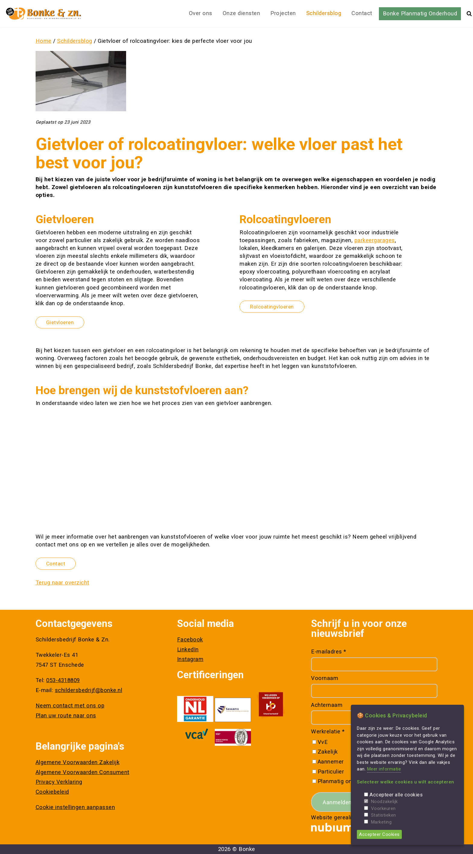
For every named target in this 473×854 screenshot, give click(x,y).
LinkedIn (188, 649)
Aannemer (331, 761)
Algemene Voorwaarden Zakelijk (78, 762)
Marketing (381, 822)
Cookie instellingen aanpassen (75, 807)
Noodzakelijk (384, 801)
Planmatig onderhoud (345, 781)
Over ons (200, 13)
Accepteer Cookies (379, 834)
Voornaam (324, 678)
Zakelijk (328, 751)
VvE (323, 742)
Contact (361, 13)
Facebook (190, 639)
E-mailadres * (328, 651)
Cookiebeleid (52, 792)
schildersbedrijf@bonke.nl (88, 690)
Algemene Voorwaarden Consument (82, 772)
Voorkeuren (383, 808)
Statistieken (383, 815)
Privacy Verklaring (59, 782)
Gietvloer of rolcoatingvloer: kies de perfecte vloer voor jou (175, 41)
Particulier (331, 771)
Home (44, 41)
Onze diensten (241, 13)
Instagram (190, 659)
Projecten (283, 13)
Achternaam (326, 705)
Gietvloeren (60, 322)
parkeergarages (374, 240)
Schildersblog (323, 13)
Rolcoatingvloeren (272, 307)
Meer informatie (384, 769)
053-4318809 (63, 680)
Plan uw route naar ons (66, 715)
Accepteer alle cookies (396, 795)
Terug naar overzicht (62, 582)
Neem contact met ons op (70, 705)
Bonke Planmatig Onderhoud (420, 13)
